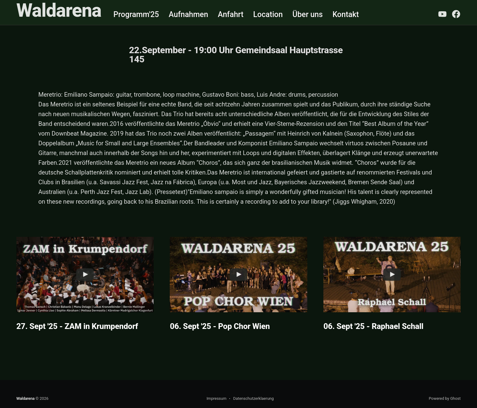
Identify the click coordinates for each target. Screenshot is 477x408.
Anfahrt (230, 14)
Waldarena (58, 10)
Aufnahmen (188, 14)
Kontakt (346, 14)
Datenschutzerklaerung (253, 398)
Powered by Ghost (445, 398)
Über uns (307, 14)
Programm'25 (136, 14)
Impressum (216, 398)
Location (268, 14)
